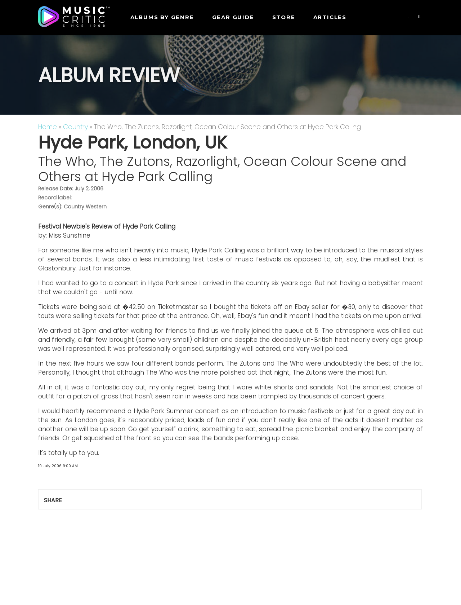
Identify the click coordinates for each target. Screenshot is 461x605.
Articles (329, 17)
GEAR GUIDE (233, 17)
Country (75, 126)
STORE (283, 17)
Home (47, 126)
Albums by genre (162, 17)
